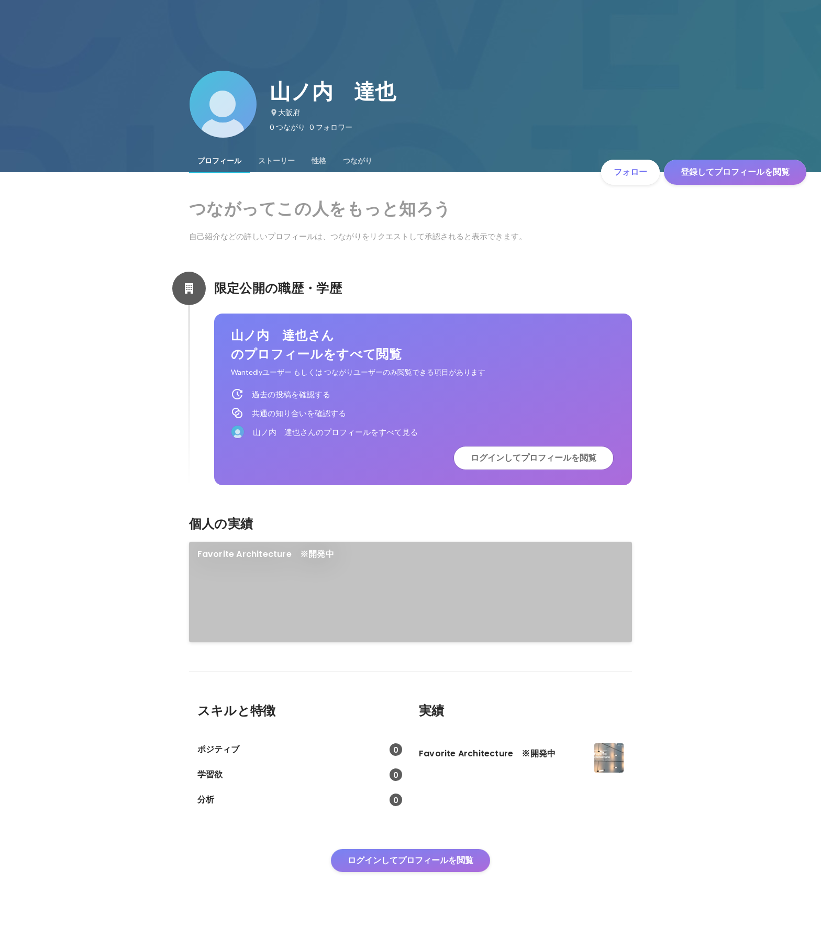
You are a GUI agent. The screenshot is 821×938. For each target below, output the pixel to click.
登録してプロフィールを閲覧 (735, 172)
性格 (319, 160)
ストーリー (276, 160)
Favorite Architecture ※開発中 (265, 554)
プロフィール (219, 160)
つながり (357, 160)
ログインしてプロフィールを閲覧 (533, 458)
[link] (411, 592)
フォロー (630, 172)
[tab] (219, 160)
